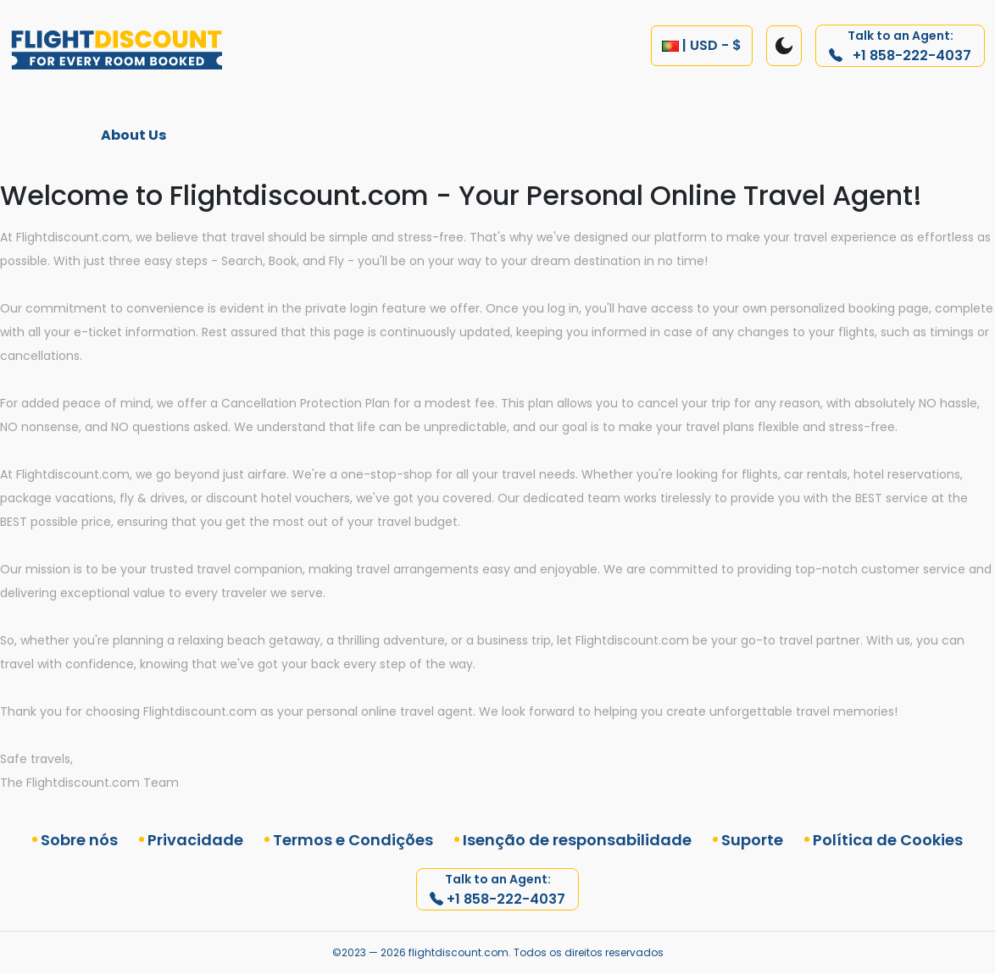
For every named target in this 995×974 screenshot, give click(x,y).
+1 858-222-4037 (900, 46)
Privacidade (195, 839)
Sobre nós (79, 839)
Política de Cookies (888, 839)
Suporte (752, 839)
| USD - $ (702, 45)
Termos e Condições (353, 839)
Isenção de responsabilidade (577, 839)
